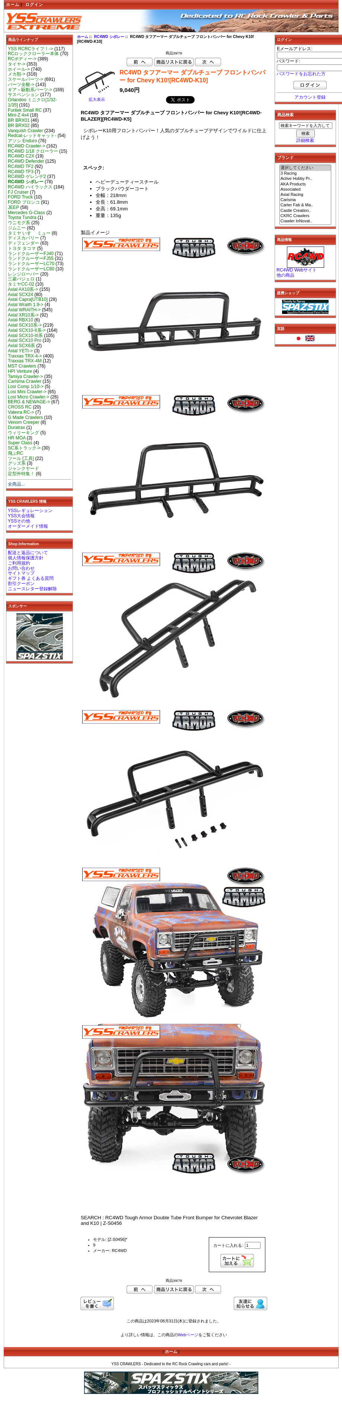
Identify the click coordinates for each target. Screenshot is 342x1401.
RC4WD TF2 (20, 166)
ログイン (34, 4)
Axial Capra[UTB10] (28, 299)
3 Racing (305, 173)
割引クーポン (21, 583)
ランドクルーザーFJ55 (31, 258)
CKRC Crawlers (305, 216)
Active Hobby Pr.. (305, 178)
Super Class (20, 442)
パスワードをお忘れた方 (301, 73)
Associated (305, 189)
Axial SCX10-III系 (25, 335)
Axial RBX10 (20, 320)
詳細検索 (305, 140)
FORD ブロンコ (24, 202)
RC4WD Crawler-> (26, 146)
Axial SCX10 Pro (24, 340)
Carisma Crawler (24, 381)
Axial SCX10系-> (25, 325)
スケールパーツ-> (25, 79)
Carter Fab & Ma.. (305, 205)
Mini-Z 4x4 (18, 115)
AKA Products (305, 184)
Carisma (305, 200)
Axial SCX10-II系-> (27, 330)
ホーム (12, 4)
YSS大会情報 (21, 515)
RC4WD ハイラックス (30, 187)
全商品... (16, 484)
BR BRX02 (18, 125)
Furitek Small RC (25, 110)
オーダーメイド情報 (28, 526)
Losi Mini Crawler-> (27, 391)
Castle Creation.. (305, 210)
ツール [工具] (21, 458)
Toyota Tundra (22, 217)
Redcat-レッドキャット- (32, 135)
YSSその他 (19, 521)
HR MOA (17, 438)
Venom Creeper (23, 422)
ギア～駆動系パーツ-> (30, 89)
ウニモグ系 (19, 222)
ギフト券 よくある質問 (31, 578)
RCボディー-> (22, 58)
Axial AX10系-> (23, 289)
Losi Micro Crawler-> (28, 397)
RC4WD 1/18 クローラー (33, 151)
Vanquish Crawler (25, 130)
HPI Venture (20, 371)
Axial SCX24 (20, 294)
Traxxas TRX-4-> (25, 356)
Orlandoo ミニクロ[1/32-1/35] (32, 102)
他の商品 (285, 275)
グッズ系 (17, 463)
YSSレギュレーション (30, 510)
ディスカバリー (23, 238)
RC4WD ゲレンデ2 (27, 176)
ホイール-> (19, 69)
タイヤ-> (16, 64)
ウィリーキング (23, 432)
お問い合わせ (21, 568)
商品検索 (285, 114)
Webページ (188, 1334)
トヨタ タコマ (22, 248)
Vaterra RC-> (21, 412)
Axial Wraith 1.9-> (26, 304)
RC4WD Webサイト (297, 270)
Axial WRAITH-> (24, 309)
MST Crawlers (22, 366)
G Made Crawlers (25, 417)
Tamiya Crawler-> (25, 376)
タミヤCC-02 (21, 284)
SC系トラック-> (24, 448)
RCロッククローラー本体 (33, 53)
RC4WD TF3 (20, 171)
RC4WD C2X (21, 156)
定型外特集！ (21, 473)
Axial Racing (305, 194)
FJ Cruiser (18, 192)
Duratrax (16, 427)
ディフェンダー (23, 243)
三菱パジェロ (21, 279)
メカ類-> (16, 74)
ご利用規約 (19, 563)
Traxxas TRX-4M (25, 360)
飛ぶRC (15, 453)
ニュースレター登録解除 (32, 588)
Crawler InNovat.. (305, 221)
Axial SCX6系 (21, 345)
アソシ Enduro (22, 140)
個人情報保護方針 (26, 557)
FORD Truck (20, 197)
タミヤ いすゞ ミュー (29, 233)
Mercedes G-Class (26, 212)
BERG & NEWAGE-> (29, 401)
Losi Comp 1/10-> (26, 386)
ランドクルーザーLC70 (31, 263)
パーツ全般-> (21, 84)
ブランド (285, 157)
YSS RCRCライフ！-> (30, 48)
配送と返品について (28, 552)
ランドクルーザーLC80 (31, 268)
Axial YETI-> (20, 350)
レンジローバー (23, 274)
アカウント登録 (310, 97)
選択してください (305, 168)
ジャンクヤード (23, 468)
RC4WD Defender (26, 161)
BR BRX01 (18, 120)
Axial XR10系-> (23, 315)
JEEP (13, 207)
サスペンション (23, 94)
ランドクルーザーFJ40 (31, 253)
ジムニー (17, 228)
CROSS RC (20, 407)
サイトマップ (21, 573)
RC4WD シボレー (109, 37)
